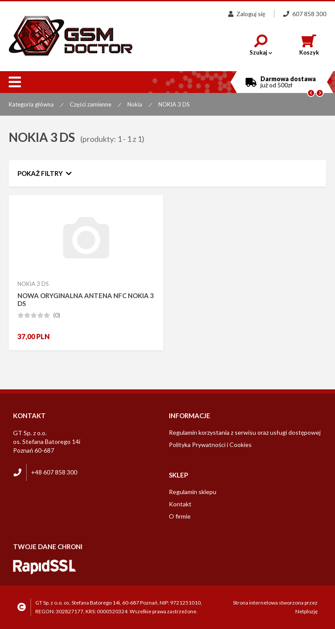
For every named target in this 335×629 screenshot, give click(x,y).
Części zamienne (90, 104)
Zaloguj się (246, 13)
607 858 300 (304, 13)
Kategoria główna (31, 104)
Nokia (134, 104)
